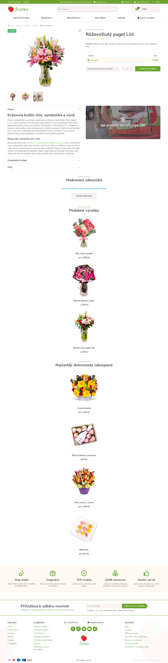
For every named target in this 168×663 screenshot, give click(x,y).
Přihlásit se (127, 2)
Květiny (27, 26)
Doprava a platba (14, 2)
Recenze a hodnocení (133, 640)
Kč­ (158, 2)
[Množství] (127, 68)
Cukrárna (11, 633)
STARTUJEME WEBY (151, 660)
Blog (127, 626)
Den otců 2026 (21, 18)
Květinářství (12, 630)
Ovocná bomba (84, 408)
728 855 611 (76, 2)
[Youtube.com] (89, 629)
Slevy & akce (146, 18)
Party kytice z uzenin (84, 502)
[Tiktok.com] (95, 629)
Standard (94, 60)
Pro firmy (100, 18)
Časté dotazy (39, 633)
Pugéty (35, 26)
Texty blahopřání (131, 643)
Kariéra (10, 636)
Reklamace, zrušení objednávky (41, 648)
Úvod (11, 26)
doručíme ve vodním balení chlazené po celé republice (48, 143)
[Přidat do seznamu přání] (79, 31)
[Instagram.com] (78, 629)
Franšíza (128, 630)
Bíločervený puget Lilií (84, 348)
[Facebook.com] (73, 629)
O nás (10, 626)
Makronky (84, 549)
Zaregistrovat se (141, 2)
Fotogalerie (12, 643)
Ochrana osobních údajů (43, 640)
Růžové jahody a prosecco (84, 455)
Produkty (48, 18)
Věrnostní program (41, 630)
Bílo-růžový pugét (84, 253)
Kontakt (26, 2)
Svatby (121, 18)
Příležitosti (75, 18)
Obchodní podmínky (41, 636)
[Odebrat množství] (123, 68)
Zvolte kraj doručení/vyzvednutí (100, 69)
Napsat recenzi (84, 196)
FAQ (10, 167)
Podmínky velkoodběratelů (136, 636)
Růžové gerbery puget (84, 300)
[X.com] (84, 629)
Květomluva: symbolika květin (137, 647)
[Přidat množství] (131, 68)
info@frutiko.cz (100, 2)
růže (66, 125)
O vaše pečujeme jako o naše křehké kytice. (110, 610)
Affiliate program (132, 633)
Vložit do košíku (147, 69)
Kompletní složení (17, 160)
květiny (10, 122)
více (87, 46)
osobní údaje (99, 610)
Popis (11, 109)
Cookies (37, 643)
